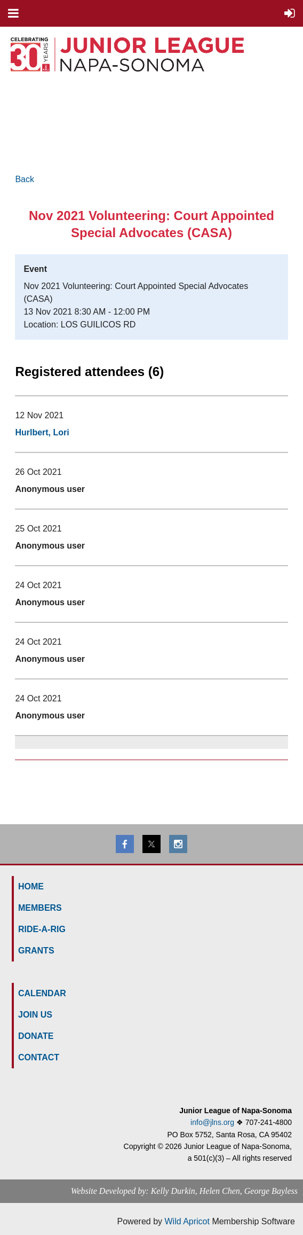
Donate (35, 1036)
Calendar (42, 993)
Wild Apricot (186, 1221)
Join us (35, 1014)
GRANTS (36, 950)
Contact (38, 1057)
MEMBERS (40, 907)
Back (24, 179)
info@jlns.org (212, 1122)
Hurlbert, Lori (42, 432)
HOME (31, 886)
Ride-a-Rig (42, 929)
